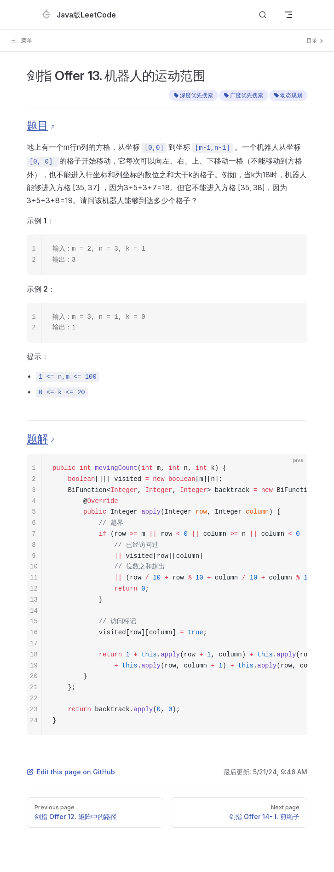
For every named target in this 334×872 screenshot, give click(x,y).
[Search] (263, 15)
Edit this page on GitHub (71, 772)
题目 (37, 125)
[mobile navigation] (288, 14)
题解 (37, 438)
